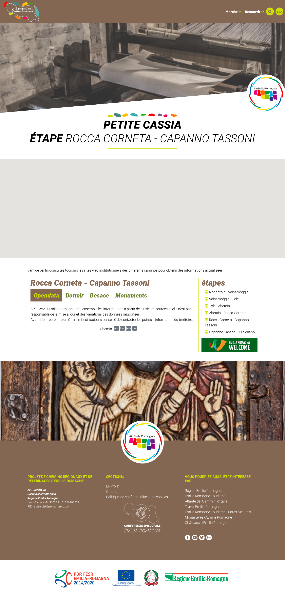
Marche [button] (233, 12)
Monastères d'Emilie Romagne (208, 517)
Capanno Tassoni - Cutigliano (230, 332)
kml (122, 328)
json (128, 328)
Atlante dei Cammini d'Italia (206, 501)
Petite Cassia (142, 124)
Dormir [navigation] (75, 295)
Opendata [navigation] (46, 295)
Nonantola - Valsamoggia (227, 292)
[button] (270, 11)
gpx (116, 328)
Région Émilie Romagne (203, 490)
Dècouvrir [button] (254, 12)
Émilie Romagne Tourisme (205, 496)
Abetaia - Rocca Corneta (225, 313)
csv (134, 328)
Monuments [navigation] (131, 295)
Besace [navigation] (99, 295)
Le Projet (113, 486)
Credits (111, 491)
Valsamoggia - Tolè (222, 299)
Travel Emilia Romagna (203, 506)
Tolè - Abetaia (217, 306)
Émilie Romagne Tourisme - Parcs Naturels (218, 512)
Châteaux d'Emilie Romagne (206, 523)
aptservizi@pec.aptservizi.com (52, 506)
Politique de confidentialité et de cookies (137, 497)
